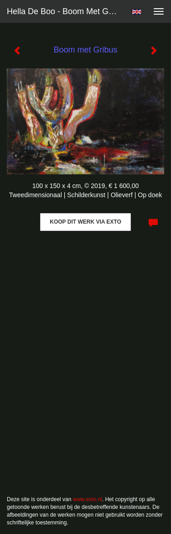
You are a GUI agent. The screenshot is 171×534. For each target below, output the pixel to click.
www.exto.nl (87, 499)
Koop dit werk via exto (85, 222)
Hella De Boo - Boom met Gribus (65, 11)
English (136, 12)
